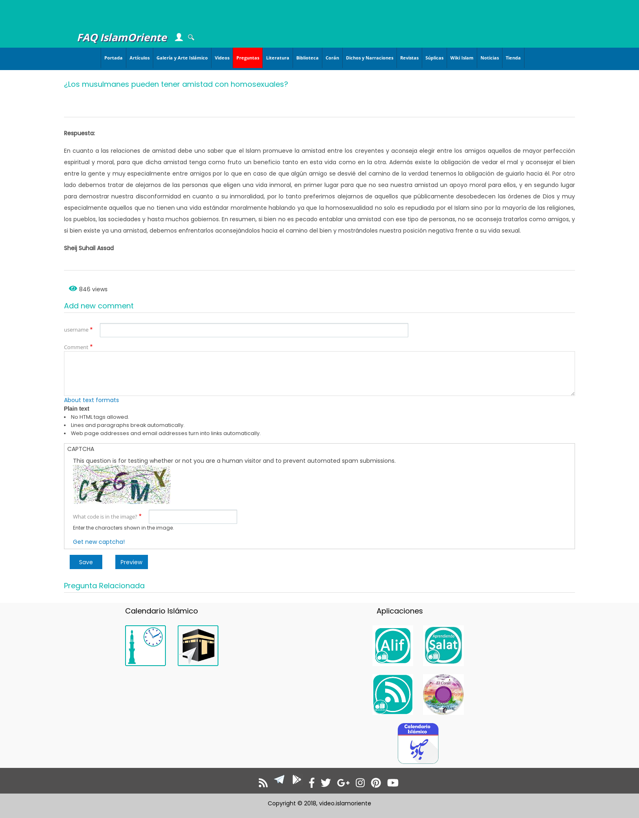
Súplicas (434, 58)
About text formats (91, 400)
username (76, 329)
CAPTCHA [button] (80, 449)
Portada (113, 58)
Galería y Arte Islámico (182, 58)
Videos (222, 58)
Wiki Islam (462, 58)
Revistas (409, 58)
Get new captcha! (99, 542)
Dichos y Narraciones (369, 58)
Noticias (489, 58)
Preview (131, 562)
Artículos (140, 58)
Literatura (277, 58)
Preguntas (247, 58)
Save (86, 562)
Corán (332, 58)
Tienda (513, 58)
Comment (76, 347)
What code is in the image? (105, 516)
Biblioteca (307, 58)
